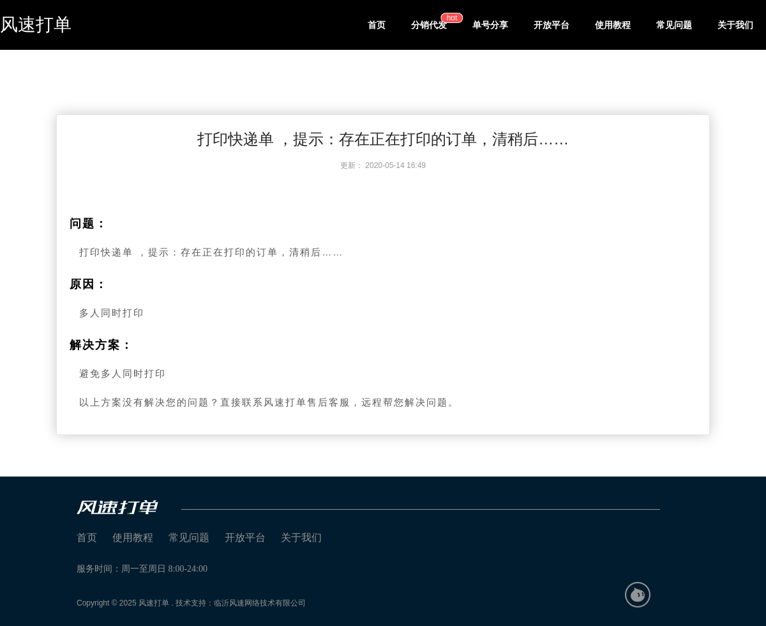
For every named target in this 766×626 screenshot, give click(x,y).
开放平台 (551, 25)
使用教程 (613, 25)
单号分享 (490, 25)
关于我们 (735, 25)
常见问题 (674, 25)
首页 (377, 25)
